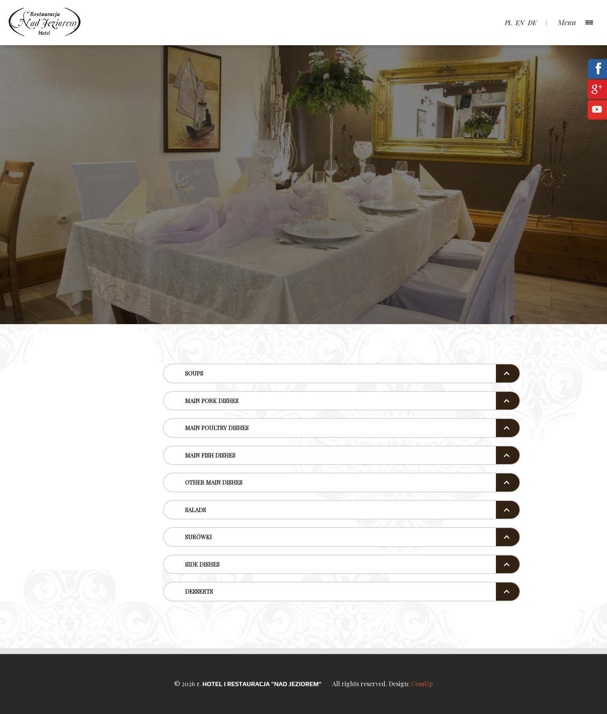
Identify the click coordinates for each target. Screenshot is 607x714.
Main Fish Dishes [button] (210, 455)
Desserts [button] (199, 591)
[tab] (341, 373)
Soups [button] (194, 373)
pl (508, 23)
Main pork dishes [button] (211, 401)
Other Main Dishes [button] (213, 482)
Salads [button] (195, 510)
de (532, 23)
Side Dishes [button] (202, 564)
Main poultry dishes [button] (217, 428)
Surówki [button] (198, 537)
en (520, 23)
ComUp (422, 684)
